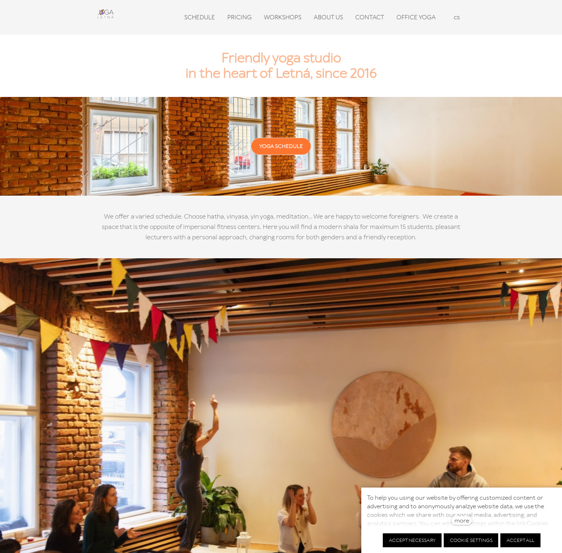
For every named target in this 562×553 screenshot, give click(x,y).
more (461, 520)
